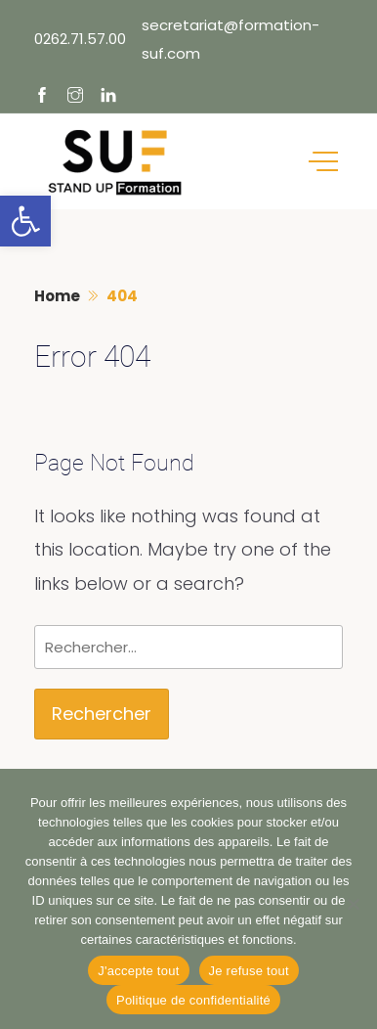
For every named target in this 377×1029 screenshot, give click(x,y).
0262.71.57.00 (80, 38)
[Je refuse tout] (352, 904)
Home (57, 296)
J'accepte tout (138, 970)
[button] (25, 221)
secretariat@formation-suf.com (230, 39)
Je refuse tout (249, 970)
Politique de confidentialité (193, 1000)
